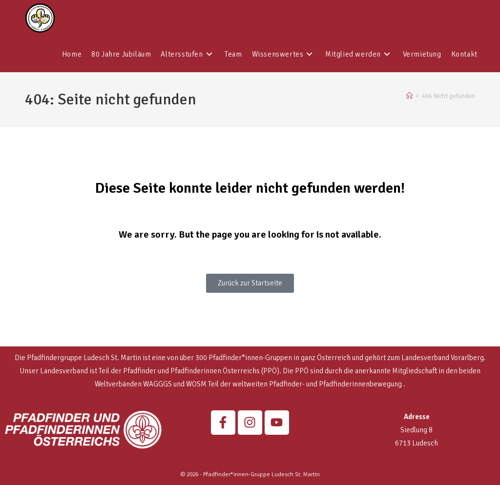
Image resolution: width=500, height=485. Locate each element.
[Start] (409, 96)
